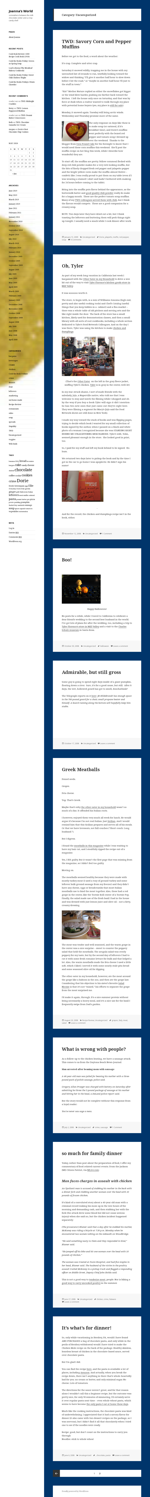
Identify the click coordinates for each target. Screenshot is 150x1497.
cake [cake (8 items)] (18, 465)
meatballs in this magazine (89, 845)
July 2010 (12, 239)
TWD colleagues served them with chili (96, 199)
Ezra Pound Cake (85, 143)
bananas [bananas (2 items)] (12, 461)
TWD (11, 430)
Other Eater (83, 381)
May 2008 (13, 335)
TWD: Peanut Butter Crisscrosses (20, 116)
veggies (12, 439)
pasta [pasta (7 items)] (12, 499)
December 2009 (15, 256)
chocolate (101, 1455)
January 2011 (14, 217)
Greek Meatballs (81, 769)
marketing (13, 395)
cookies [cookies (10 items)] (27, 475)
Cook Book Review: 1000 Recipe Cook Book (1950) (19, 55)
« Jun (14, 173)
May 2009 (13, 282)
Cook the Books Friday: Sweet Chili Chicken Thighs (21, 76)
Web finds (13, 444)
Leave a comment (120, 646)
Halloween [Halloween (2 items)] (24, 492)
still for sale (116, 105)
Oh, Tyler (72, 266)
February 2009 (15, 296)
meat (125, 1020)
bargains (12, 356)
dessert (12, 382)
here (94, 695)
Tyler (93, 384)
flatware (112, 1299)
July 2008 (12, 326)
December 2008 (15, 304)
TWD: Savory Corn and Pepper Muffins (96, 44)
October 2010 (14, 226)
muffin (115, 237)
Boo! (67, 560)
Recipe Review (15, 404)
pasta (108, 1455)
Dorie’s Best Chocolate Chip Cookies (18, 130)
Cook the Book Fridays (18, 373)
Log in (11, 528)
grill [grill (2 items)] (17, 492)
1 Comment (107, 533)
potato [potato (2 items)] (11, 502)
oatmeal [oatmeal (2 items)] (32, 495)
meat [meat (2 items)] (21, 495)
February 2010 (15, 247)
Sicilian (111, 821)
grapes (115, 1020)
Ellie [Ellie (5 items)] (30, 485)
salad (64, 1023)
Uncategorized (15, 435)
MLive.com (93, 1169)
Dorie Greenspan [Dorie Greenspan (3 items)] (16, 485)
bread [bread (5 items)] (22, 461)
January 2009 (14, 300)
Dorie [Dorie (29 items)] (22, 480)
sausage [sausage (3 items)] (28, 505)
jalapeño (108, 237)
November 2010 (15, 221)
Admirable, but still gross (91, 672)
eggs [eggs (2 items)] (26, 486)
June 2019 (13, 191)
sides (11, 413)
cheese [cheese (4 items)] (30, 465)
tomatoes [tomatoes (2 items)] (28, 509)
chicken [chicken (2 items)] (11, 471)
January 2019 (14, 204)
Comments (15, 537)
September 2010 (16, 230)
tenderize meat (97, 1279)
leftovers (12, 391)
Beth (11, 122)
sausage (104, 1127)
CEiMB (12, 365)
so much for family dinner (92, 1153)
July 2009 (12, 274)
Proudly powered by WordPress (75, 1491)
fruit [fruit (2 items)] (22, 489)
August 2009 (14, 269)
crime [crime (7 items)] (12, 481)
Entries (14, 532)
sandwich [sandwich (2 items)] (21, 505)
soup (11, 417)
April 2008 (13, 339)
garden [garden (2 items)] (27, 489)
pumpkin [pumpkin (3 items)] (25, 502)
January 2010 (14, 252)
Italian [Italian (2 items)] (30, 492)
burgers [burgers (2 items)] (12, 465)
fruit (11, 387)
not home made (15, 400)
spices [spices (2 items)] (17, 509)
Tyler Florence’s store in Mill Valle (80, 626)
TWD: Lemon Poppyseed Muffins (18, 109)
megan (12, 129)
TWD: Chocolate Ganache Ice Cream (19, 123)
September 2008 (16, 317)
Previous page (56, 1473)
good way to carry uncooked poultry (81, 1282)
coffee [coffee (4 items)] (12, 475)
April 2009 (13, 287)
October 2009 (14, 261)
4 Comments (76, 239)
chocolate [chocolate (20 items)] (23, 469)
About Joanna (14, 37)
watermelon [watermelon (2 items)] (23, 511)
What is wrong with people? (94, 1049)
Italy (120, 1020)
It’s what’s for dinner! (86, 1328)
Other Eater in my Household (98, 278)
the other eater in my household (98, 807)
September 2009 (16, 265)
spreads (12, 422)
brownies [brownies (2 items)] (30, 461)
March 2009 (14, 291)
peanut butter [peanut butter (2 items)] (21, 499)
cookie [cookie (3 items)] (18, 475)
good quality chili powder (99, 192)
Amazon (85, 1372)
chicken (12, 369)
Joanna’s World (21, 11)
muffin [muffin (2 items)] (25, 495)
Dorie (101, 237)
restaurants (14, 409)
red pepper (124, 237)
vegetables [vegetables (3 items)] (13, 511)
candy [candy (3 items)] (24, 465)
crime (11, 378)
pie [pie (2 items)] (28, 499)
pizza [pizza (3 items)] (32, 499)
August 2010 (14, 234)
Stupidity (12, 426)
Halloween (104, 646)
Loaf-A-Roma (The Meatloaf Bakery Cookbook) (20, 69)
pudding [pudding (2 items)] (17, 502)
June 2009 (13, 278)
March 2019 (14, 199)
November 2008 (15, 309)
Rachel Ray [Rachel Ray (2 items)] (13, 505)
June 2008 (13, 331)
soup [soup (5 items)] (11, 508)
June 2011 (13, 208)
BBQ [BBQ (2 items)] (17, 461)
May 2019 (13, 195)
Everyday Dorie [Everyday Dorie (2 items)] (15, 489)
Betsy (11, 108)
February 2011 (15, 212)
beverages (13, 360)
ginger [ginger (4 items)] (12, 491)
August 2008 (14, 322)
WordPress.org (15, 541)
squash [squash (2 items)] (22, 509)
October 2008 (14, 313)
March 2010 (14, 243)
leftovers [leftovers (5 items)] (14, 495)
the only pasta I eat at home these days (107, 1404)
